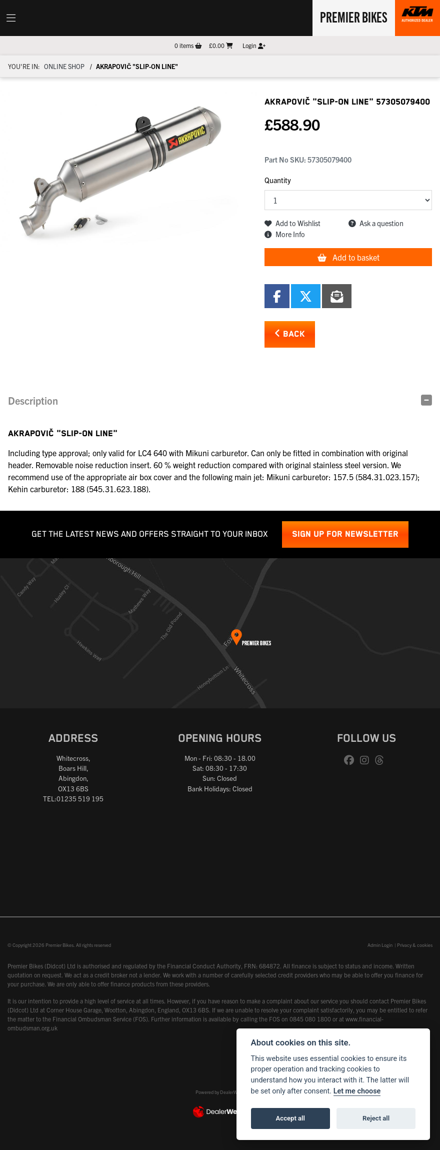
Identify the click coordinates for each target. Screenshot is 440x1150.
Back (289, 334)
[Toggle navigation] (11, 18)
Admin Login (380, 945)
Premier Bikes (354, 16)
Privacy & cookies (414, 945)
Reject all (376, 1118)
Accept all (290, 1118)
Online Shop (64, 66)
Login (254, 45)
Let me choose (357, 1091)
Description (33, 400)
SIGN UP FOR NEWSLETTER (345, 534)
